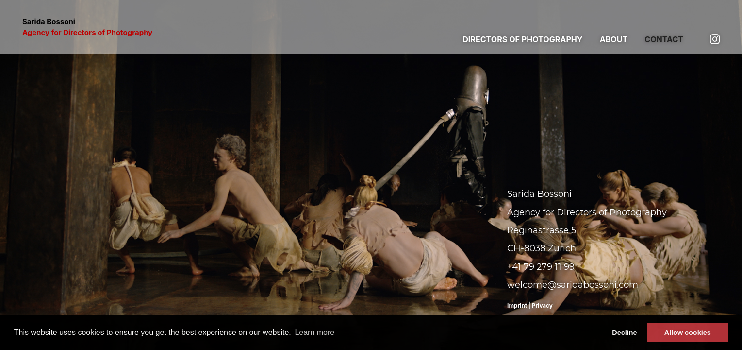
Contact (663, 39)
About (614, 39)
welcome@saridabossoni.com (572, 285)
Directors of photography (522, 39)
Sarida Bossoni (87, 27)
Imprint (517, 305)
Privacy (542, 305)
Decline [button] (624, 332)
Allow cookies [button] (687, 332)
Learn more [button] (314, 332)
